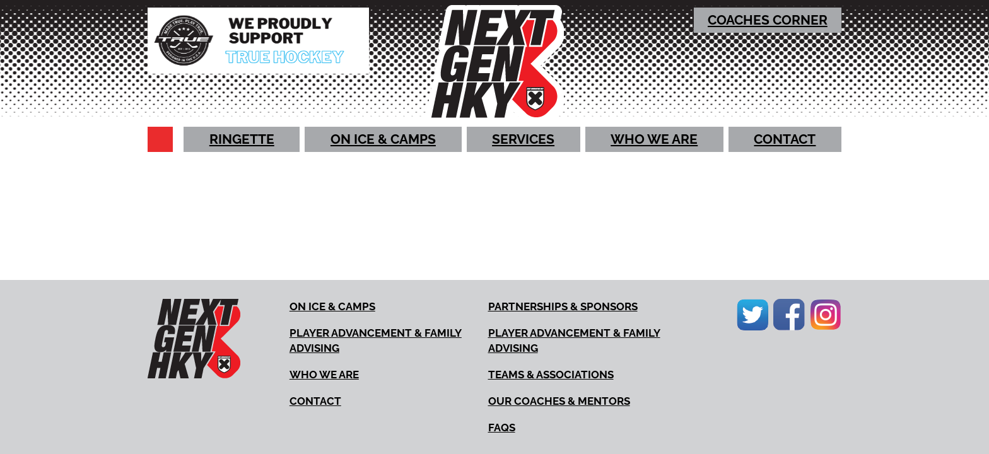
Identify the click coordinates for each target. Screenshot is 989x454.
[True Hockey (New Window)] (258, 41)
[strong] (768, 20)
